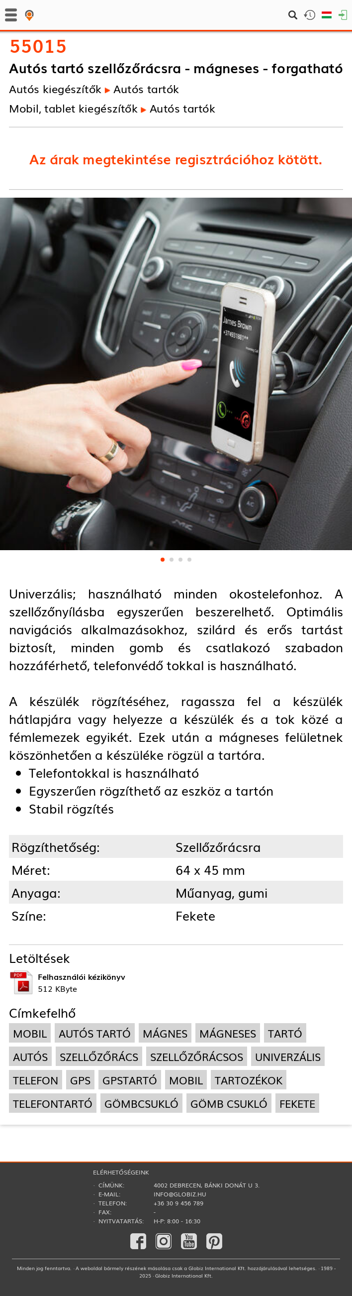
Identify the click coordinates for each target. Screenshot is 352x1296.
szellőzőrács (99, 1056)
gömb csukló (228, 1103)
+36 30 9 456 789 (178, 1202)
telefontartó (52, 1103)
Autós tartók (146, 88)
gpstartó (129, 1079)
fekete (297, 1103)
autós (30, 1056)
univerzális (288, 1056)
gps (80, 1079)
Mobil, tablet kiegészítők (73, 108)
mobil (30, 1033)
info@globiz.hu (180, 1193)
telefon (35, 1079)
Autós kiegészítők (55, 88)
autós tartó (95, 1033)
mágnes (165, 1033)
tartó (285, 1033)
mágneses (227, 1033)
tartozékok (248, 1079)
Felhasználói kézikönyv (81, 976)
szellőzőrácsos (196, 1056)
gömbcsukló (141, 1103)
